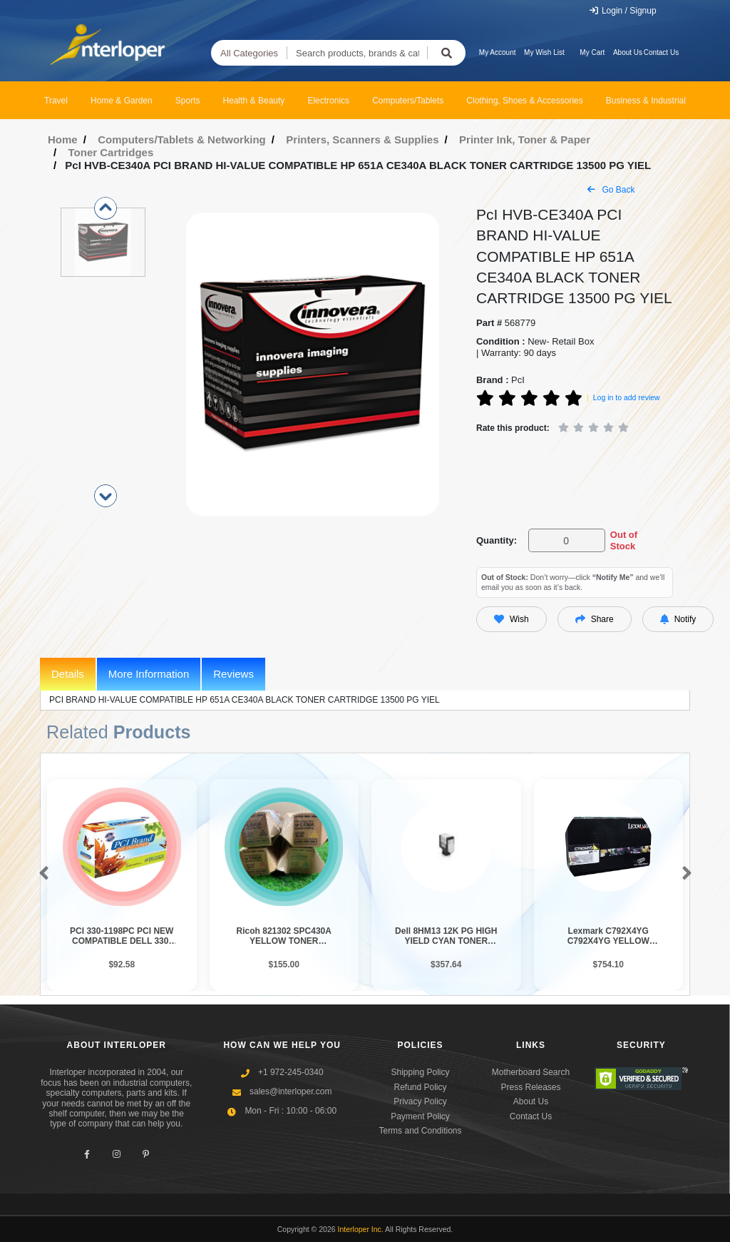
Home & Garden (122, 101)
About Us (627, 52)
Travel (56, 101)
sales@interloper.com (291, 1091)
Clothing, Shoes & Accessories (524, 101)
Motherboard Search (531, 1072)
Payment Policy (420, 1116)
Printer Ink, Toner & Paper (524, 139)
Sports (187, 101)
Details (67, 674)
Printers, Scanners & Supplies (362, 139)
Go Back (610, 190)
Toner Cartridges (111, 152)
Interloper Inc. (361, 1229)
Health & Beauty (254, 101)
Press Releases (530, 1087)
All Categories (249, 53)
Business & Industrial (646, 101)
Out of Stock (623, 540)
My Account (497, 52)
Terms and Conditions (420, 1131)
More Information (148, 674)
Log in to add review (626, 397)
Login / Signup (623, 11)
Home (63, 139)
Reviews (233, 674)
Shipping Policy (420, 1072)
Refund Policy (420, 1087)
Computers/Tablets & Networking (182, 139)
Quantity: (496, 540)
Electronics (328, 101)
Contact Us (661, 52)
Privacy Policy (420, 1101)
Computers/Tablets (407, 101)
